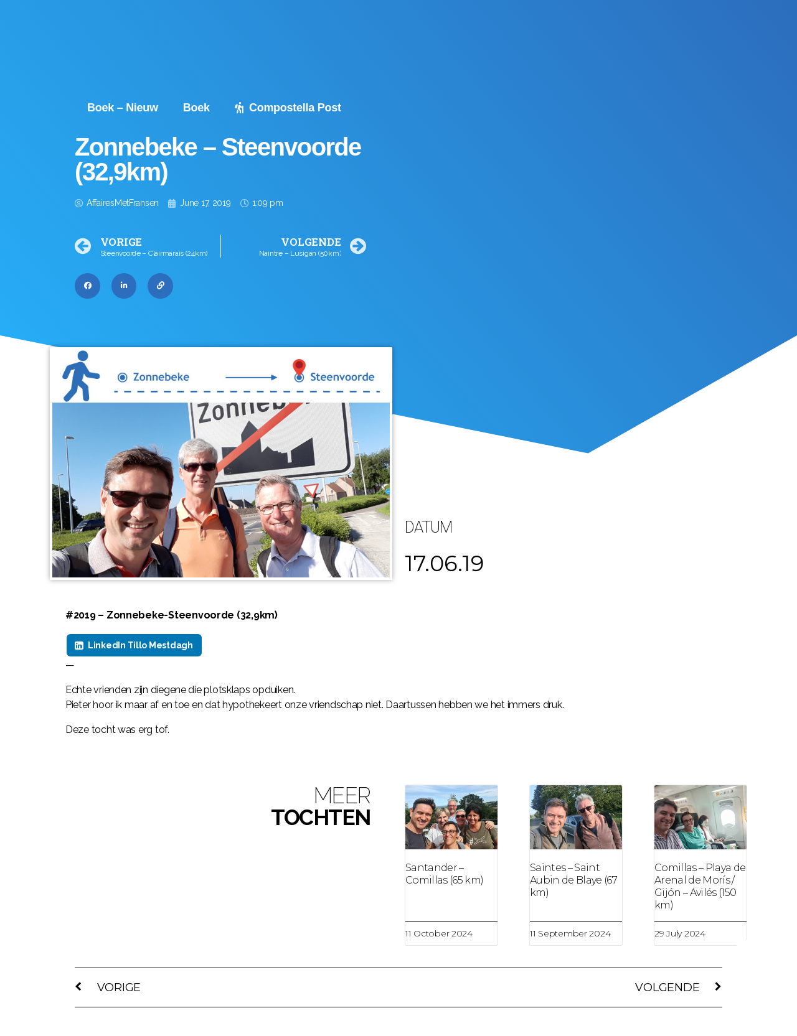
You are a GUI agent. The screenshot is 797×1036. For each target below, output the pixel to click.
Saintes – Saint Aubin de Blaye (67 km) (573, 880)
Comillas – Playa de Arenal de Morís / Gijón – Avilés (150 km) (699, 886)
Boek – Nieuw (122, 107)
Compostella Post (288, 107)
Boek (196, 107)
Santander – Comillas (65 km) (444, 874)
